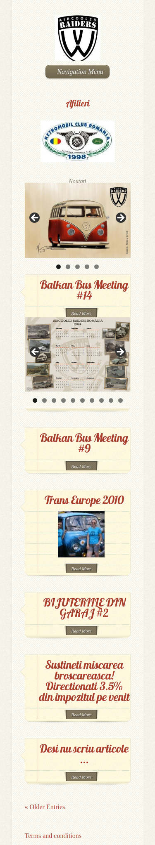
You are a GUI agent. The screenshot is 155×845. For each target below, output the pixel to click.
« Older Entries (45, 806)
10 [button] (120, 400)
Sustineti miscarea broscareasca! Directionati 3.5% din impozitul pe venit (84, 680)
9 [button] (111, 400)
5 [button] (96, 266)
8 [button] (101, 400)
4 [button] (87, 266)
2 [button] (68, 266)
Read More (82, 313)
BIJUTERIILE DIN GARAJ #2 (84, 607)
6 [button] (82, 400)
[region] (78, 220)
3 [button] (77, 266)
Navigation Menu (76, 71)
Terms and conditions (53, 835)
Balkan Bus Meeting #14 (84, 289)
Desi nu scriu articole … (84, 753)
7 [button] (92, 400)
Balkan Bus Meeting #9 (84, 443)
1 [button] (58, 266)
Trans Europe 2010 (84, 500)
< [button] (35, 218)
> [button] (120, 218)
